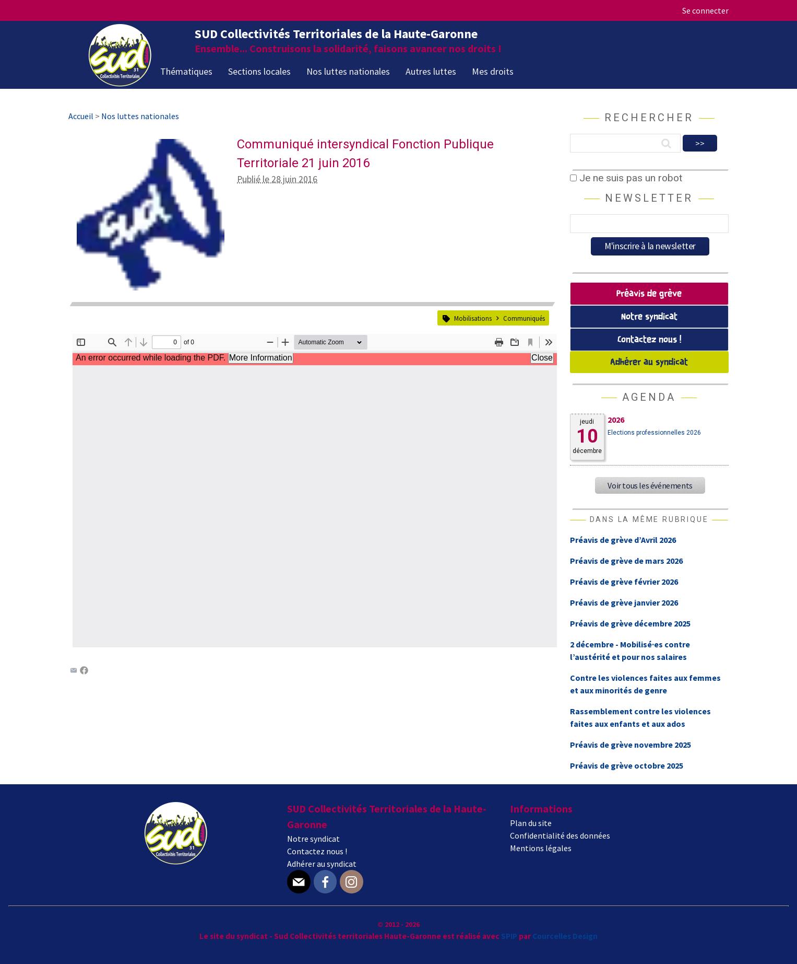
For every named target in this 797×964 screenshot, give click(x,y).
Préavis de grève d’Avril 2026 (623, 540)
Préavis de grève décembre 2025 (630, 623)
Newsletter (649, 198)
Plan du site (531, 823)
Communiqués (524, 318)
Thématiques (186, 71)
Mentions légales (541, 848)
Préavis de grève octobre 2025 (626, 765)
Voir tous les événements (650, 485)
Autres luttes (431, 71)
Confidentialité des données (560, 835)
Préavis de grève (649, 294)
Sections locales (259, 71)
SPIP (509, 936)
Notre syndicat (649, 317)
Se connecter (705, 10)
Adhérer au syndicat (649, 362)
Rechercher (649, 117)
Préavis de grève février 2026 (624, 581)
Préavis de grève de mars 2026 (626, 560)
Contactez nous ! (649, 340)
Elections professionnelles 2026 (654, 432)
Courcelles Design (565, 936)
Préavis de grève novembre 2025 (630, 744)
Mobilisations (473, 318)
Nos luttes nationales (348, 71)
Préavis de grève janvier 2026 (624, 602)
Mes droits (493, 71)
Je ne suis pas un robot (626, 178)
